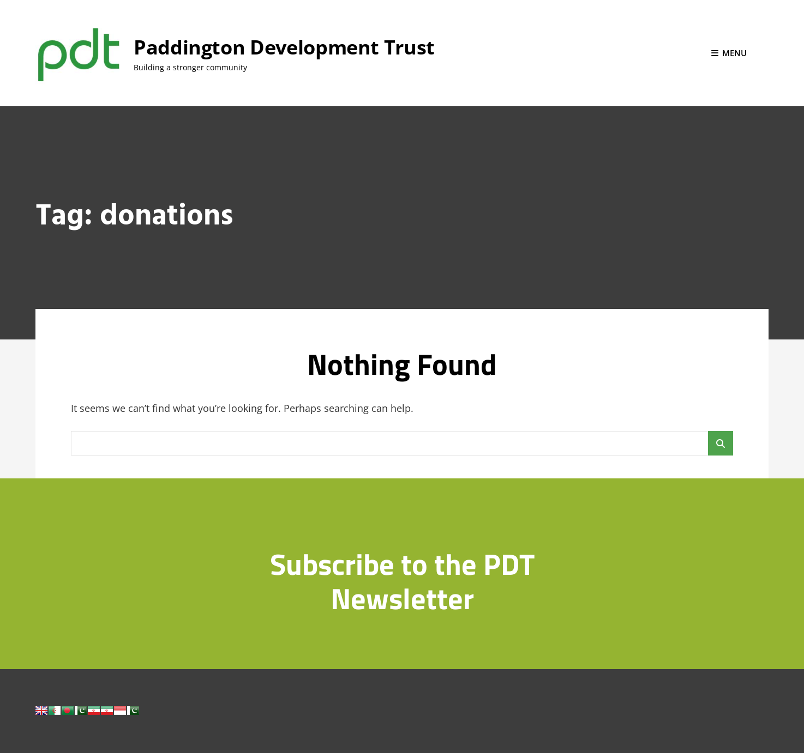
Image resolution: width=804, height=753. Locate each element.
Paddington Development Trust (284, 47)
